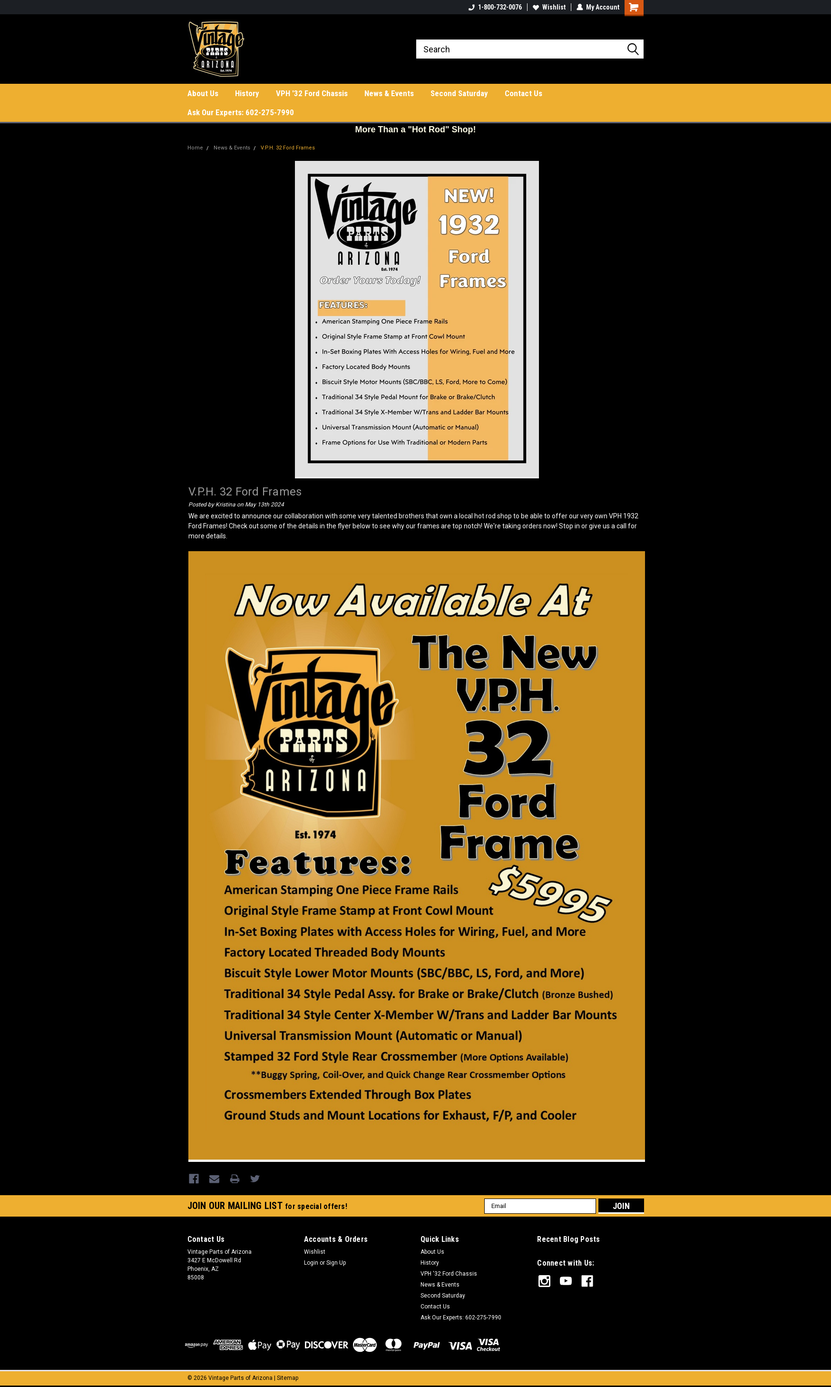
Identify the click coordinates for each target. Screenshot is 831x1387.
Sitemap (287, 1377)
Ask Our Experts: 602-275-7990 (240, 112)
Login (311, 1262)
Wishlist (549, 7)
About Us (202, 93)
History (247, 93)
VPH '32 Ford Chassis (312, 93)
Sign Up (336, 1262)
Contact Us (523, 93)
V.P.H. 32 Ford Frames (288, 148)
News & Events (389, 93)
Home (195, 148)
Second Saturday (459, 93)
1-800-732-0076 (495, 7)
